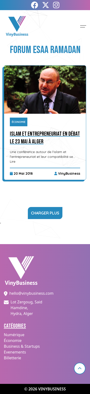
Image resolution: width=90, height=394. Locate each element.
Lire (12, 161)
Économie (18, 122)
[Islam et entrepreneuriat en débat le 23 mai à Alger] (45, 90)
